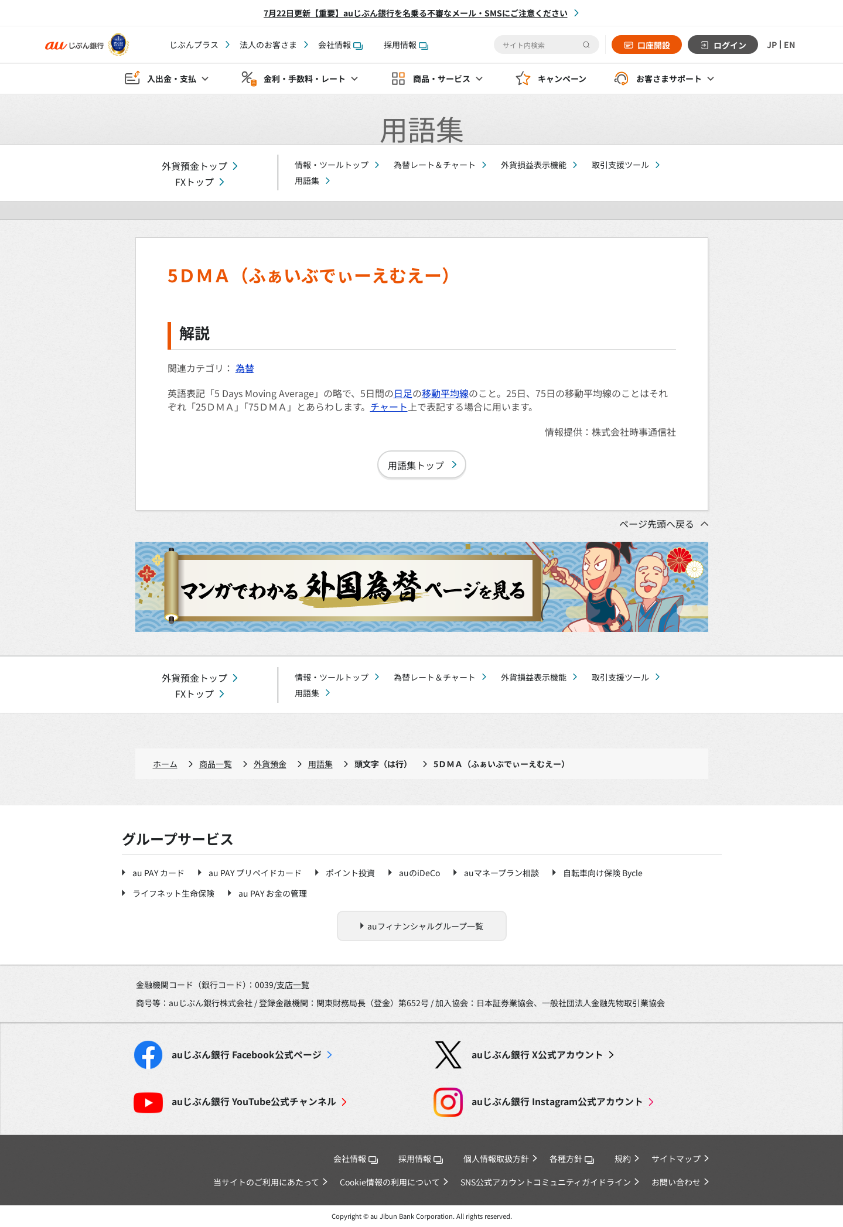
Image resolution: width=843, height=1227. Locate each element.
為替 (245, 368)
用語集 (307, 180)
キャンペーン (562, 80)
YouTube (254, 1101)
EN (789, 44)
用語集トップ (416, 465)
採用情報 (406, 44)
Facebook (247, 1054)
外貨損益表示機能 (533, 164)
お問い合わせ (676, 1182)
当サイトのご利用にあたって (266, 1182)
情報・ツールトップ (331, 164)
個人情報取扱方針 (496, 1158)
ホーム (165, 764)
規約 (623, 1158)
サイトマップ (676, 1158)
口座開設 (650, 45)
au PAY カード (158, 873)
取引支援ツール (620, 164)
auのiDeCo (419, 873)
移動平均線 (445, 393)
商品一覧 (215, 764)
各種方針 (572, 1158)
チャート (389, 406)
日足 (403, 393)
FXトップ (194, 182)
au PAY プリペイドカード (255, 873)
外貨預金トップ (194, 166)
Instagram (557, 1101)
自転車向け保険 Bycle (603, 873)
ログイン (727, 45)
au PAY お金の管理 (272, 893)
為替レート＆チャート (435, 164)
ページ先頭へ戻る (656, 524)
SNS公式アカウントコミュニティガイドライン (545, 1182)
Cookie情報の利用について (390, 1182)
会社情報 (340, 44)
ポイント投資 (350, 873)
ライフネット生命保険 (173, 893)
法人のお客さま (268, 44)
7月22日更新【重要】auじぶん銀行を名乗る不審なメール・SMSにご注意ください (416, 13)
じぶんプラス (194, 44)
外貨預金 (270, 764)
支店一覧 (293, 984)
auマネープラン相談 (501, 873)
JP (770, 44)
